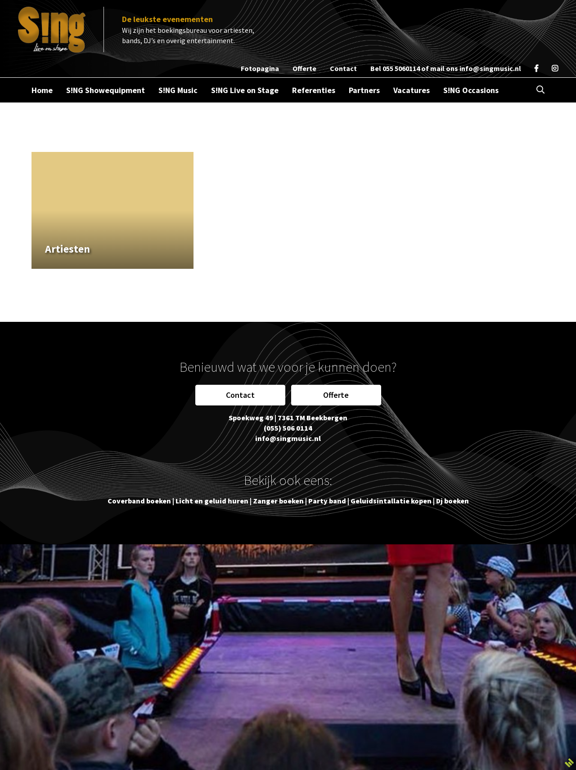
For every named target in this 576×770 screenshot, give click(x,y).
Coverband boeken (139, 500)
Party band (327, 500)
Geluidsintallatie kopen (391, 500)
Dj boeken (452, 500)
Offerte (336, 395)
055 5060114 (401, 68)
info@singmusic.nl (490, 68)
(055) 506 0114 (288, 427)
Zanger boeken (278, 500)
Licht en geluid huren (212, 500)
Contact (240, 395)
